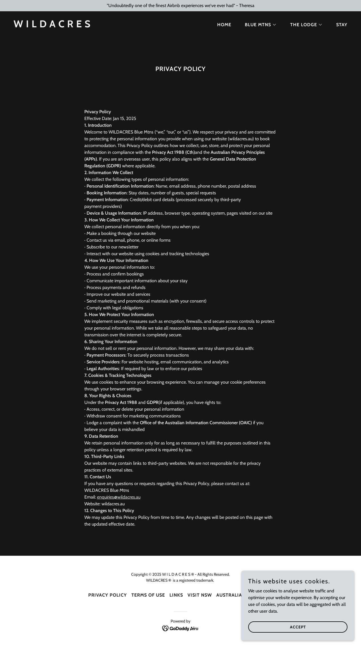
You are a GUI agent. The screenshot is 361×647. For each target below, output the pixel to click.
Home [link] (224, 24)
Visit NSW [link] (200, 595)
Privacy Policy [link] (107, 595)
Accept (298, 626)
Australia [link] (229, 595)
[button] (258, 24)
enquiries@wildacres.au (118, 497)
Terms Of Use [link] (148, 595)
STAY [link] (341, 24)
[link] (52, 25)
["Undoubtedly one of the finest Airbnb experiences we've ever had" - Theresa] (180, 5)
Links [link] (176, 595)
